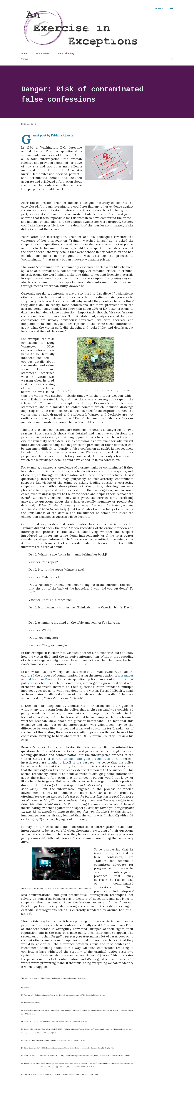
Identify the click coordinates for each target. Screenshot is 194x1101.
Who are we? (42, 53)
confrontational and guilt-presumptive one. (85, 758)
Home (24, 53)
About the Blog (66, 53)
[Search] (159, 8)
